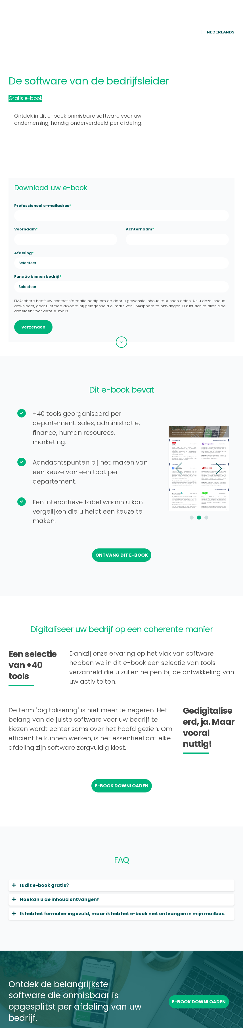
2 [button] (185, 484)
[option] (185, 435)
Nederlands (220, 16)
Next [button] (205, 435)
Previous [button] (165, 435)
